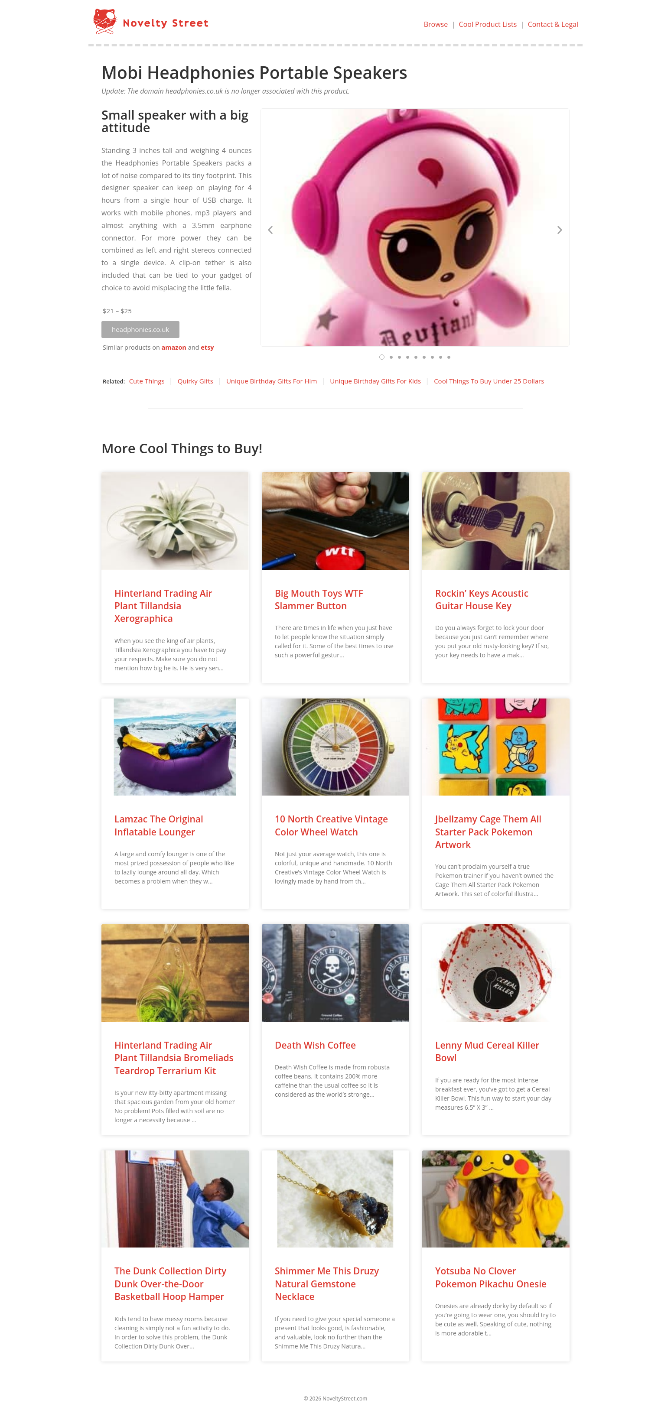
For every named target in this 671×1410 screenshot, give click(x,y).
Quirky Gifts (195, 381)
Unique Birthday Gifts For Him (271, 381)
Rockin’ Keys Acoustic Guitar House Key (481, 599)
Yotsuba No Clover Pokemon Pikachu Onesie (491, 1277)
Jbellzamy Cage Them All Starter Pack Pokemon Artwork (488, 832)
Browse (435, 24)
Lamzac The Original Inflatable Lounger (158, 825)
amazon (174, 347)
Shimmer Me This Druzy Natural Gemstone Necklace (327, 1284)
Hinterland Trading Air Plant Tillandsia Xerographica (163, 606)
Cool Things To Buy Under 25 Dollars (489, 381)
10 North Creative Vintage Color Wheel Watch (331, 825)
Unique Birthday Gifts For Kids (375, 381)
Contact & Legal (553, 24)
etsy (207, 347)
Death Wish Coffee (315, 1045)
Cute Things (147, 381)
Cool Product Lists (488, 24)
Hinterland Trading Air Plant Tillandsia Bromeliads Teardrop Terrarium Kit (174, 1058)
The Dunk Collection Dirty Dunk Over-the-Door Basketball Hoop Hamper (170, 1284)
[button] (140, 329)
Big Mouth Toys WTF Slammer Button (319, 599)
